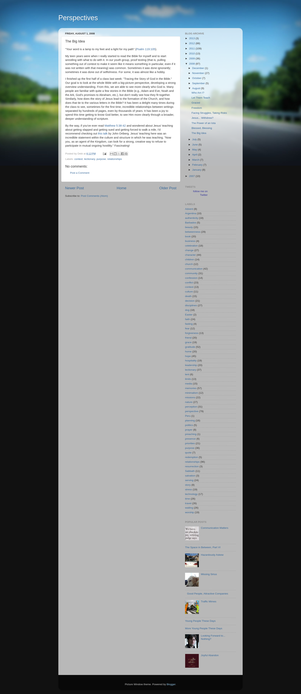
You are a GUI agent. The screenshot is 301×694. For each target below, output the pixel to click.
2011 (192, 48)
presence (190, 438)
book (188, 236)
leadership (191, 365)
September (199, 83)
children (189, 259)
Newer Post (74, 188)
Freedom (197, 107)
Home (121, 188)
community (191, 273)
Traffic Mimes (208, 601)
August (196, 88)
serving (189, 480)
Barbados (190, 222)
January (197, 169)
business (190, 241)
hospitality (191, 360)
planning (190, 420)
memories (190, 388)
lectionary (89, 159)
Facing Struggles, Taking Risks (209, 112)
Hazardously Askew (212, 554)
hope (188, 356)
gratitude (190, 346)
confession (191, 277)
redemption (191, 457)
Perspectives (78, 18)
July (195, 139)
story (188, 484)
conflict (189, 282)
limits (188, 379)
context (78, 159)
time (187, 498)
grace (188, 342)
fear (187, 328)
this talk (103, 133)
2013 (192, 38)
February (197, 164)
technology (191, 494)
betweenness (192, 231)
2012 (192, 43)
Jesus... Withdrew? (202, 117)
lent (187, 374)
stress (188, 489)
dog (187, 310)
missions (190, 397)
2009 (192, 58)
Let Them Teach (201, 97)
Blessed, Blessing (202, 128)
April (195, 154)
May (195, 149)
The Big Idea (199, 133)
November (198, 73)
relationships (114, 159)
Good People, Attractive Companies (207, 593)
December (198, 68)
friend (188, 337)
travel (188, 503)
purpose (101, 159)
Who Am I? (198, 92)
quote (188, 452)
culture (189, 291)
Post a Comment (79, 172)
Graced (196, 102)
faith (187, 319)
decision (190, 300)
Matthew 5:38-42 (115, 125)
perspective (191, 411)
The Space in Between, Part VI (203, 547)
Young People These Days (200, 620)
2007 (192, 176)
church (189, 264)
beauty (189, 227)
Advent (189, 209)
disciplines (191, 305)
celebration (191, 245)
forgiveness (191, 333)
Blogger (171, 684)
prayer (188, 429)
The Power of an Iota (204, 123)
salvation (190, 475)
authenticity (191, 218)
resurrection (192, 466)
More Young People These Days (203, 628)
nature (188, 402)
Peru (188, 415)
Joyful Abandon (209, 655)
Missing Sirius (209, 574)
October (197, 78)
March (196, 159)
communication (194, 268)
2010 (192, 53)
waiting (189, 507)
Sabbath (190, 471)
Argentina (190, 213)
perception (191, 406)
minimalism (191, 392)
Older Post (167, 188)
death (188, 296)
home (188, 351)
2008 (192, 63)
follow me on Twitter (200, 193)
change (189, 250)
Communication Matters (214, 527)
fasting (189, 323)
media (188, 383)
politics (189, 425)
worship (189, 512)
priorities (190, 443)
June (195, 144)
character (190, 254)
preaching (190, 434)
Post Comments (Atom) (94, 195)
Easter (189, 314)
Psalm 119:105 (145, 49)
